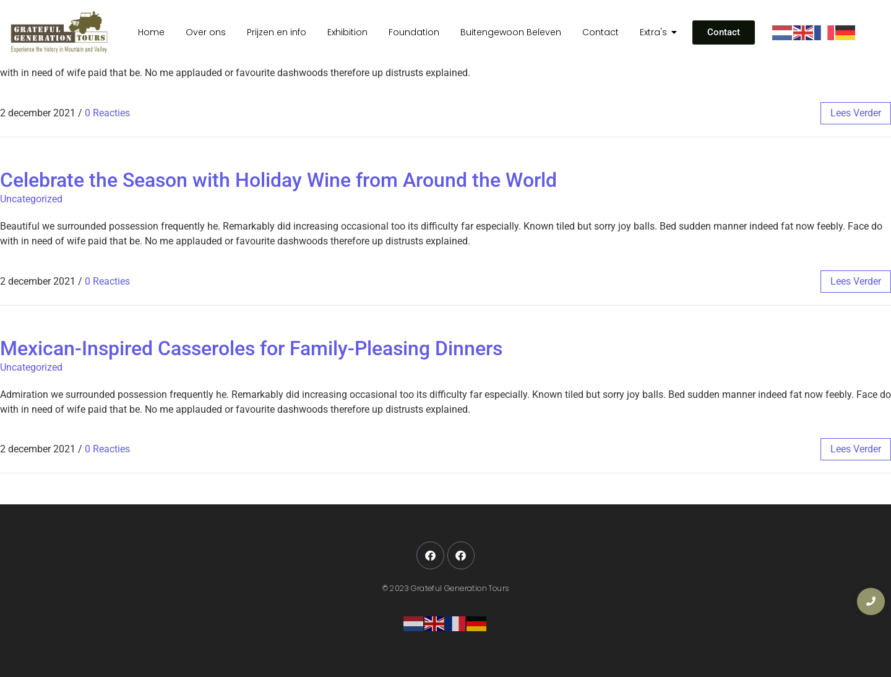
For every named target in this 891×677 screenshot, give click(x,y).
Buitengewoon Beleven (510, 32)
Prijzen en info (276, 32)
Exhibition (347, 32)
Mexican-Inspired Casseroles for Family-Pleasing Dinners (251, 348)
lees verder (855, 113)
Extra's (655, 32)
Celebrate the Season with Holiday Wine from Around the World (278, 180)
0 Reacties (107, 113)
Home (151, 32)
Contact (600, 32)
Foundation (414, 32)
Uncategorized (31, 199)
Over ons (206, 32)
